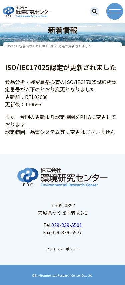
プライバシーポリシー (62, 248)
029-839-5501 (66, 225)
